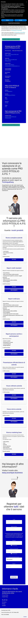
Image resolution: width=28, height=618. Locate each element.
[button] (26, 2)
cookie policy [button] (5, 8)
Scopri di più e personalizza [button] (14, 23)
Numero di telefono (14, 526)
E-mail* (14, 519)
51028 (6, 99)
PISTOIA (6, 102)
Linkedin (25, 616)
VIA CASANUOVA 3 (8, 91)
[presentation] (15, 572)
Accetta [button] (20, 20)
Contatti (4, 605)
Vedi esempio (14, 290)
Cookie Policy (5, 596)
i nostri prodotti (16, 230)
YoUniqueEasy (8, 182)
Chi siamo (4, 602)
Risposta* (13, 563)
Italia (6, 106)
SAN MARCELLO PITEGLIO (10, 95)
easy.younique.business (12, 472)
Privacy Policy (5, 595)
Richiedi (14, 259)
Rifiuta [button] (7, 20)
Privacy (3, 603)
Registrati (14, 577)
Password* (14, 540)
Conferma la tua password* (14, 548)
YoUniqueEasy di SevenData (16, 30)
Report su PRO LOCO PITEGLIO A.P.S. (11, 39)
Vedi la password (14, 545)
